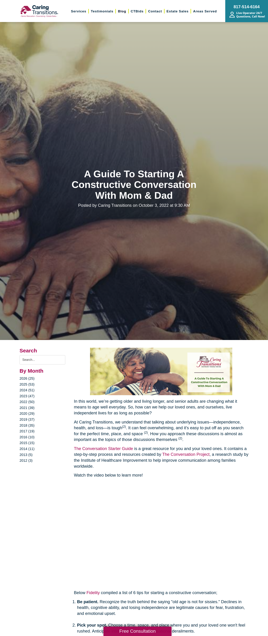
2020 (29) (27, 413)
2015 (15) (27, 443)
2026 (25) (27, 378)
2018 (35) (27, 425)
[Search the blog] (42, 359)
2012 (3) (26, 460)
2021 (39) (27, 408)
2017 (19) (27, 431)
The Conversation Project (186, 454)
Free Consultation (137, 631)
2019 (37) (27, 419)
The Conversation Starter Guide (103, 448)
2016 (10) (27, 437)
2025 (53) (27, 384)
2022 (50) (27, 402)
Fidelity (93, 592)
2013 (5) (26, 455)
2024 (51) (27, 390)
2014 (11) (27, 449)
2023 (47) (27, 396)
